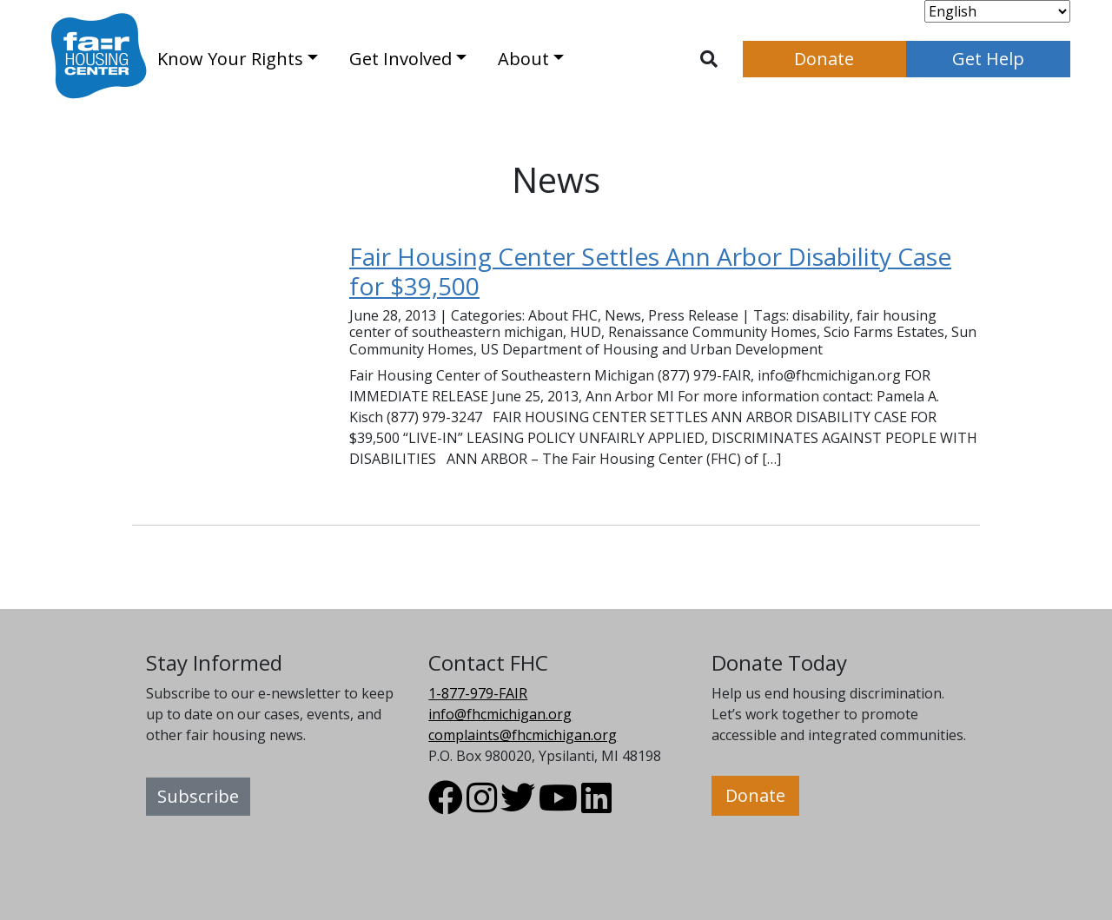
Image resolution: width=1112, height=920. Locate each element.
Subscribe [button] (198, 796)
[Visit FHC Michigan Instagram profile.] (482, 805)
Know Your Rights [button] (230, 58)
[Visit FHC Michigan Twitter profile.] (517, 805)
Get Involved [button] (400, 58)
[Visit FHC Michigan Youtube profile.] (558, 805)
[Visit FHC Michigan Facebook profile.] (445, 805)
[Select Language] (997, 11)
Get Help (988, 58)
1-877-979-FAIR (477, 693)
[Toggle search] (709, 59)
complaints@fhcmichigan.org (522, 735)
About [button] (523, 58)
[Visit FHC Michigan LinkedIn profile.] (596, 805)
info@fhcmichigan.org (500, 714)
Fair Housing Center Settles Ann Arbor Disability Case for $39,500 (650, 271)
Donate (824, 58)
